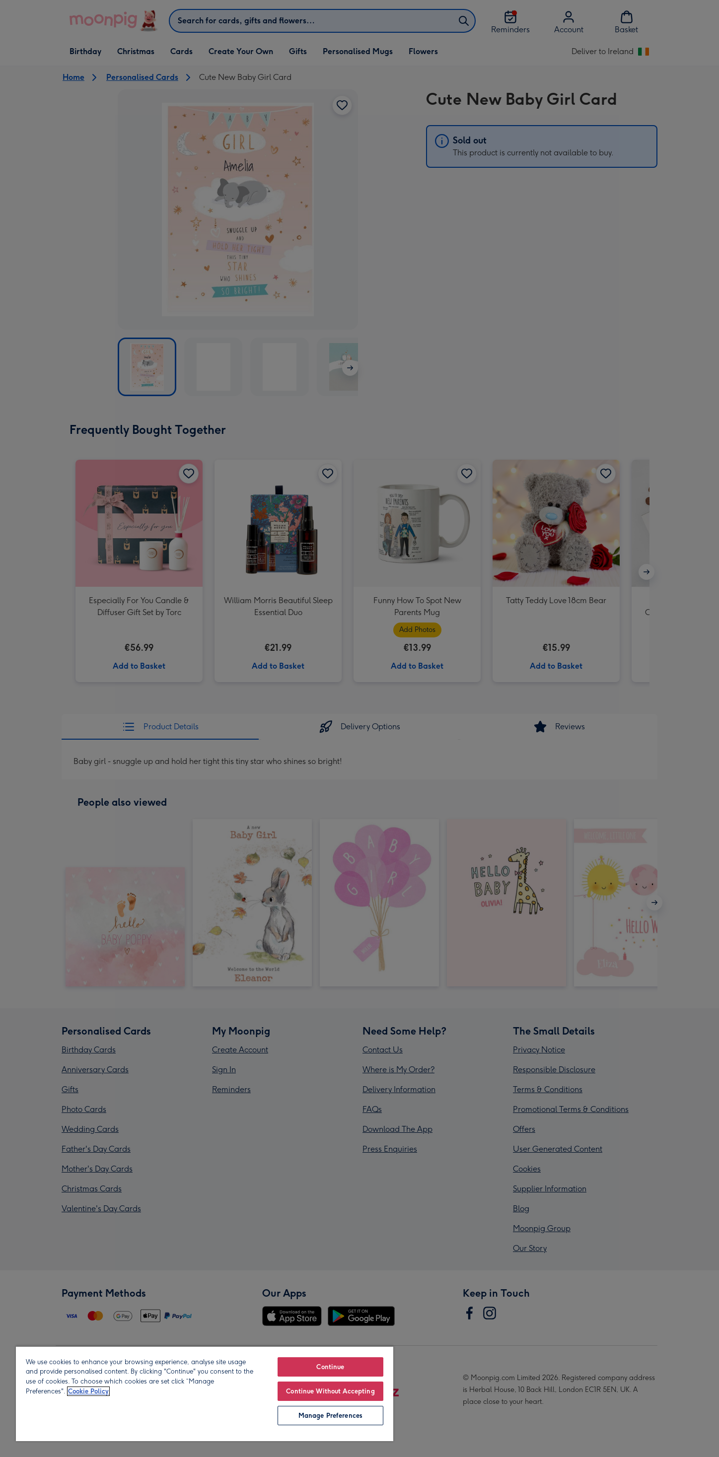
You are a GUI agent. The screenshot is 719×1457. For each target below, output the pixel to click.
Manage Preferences (330, 1415)
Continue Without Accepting (330, 1391)
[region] (204, 1393)
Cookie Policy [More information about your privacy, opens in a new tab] (88, 1391)
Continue (330, 1367)
